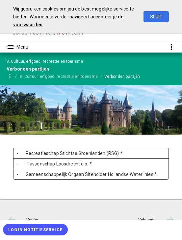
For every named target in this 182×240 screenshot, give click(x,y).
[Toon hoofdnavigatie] (17, 47)
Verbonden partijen (122, 76)
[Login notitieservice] (35, 229)
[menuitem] (62, 76)
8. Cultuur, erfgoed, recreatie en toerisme (59, 76)
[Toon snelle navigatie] (171, 47)
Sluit (156, 16)
